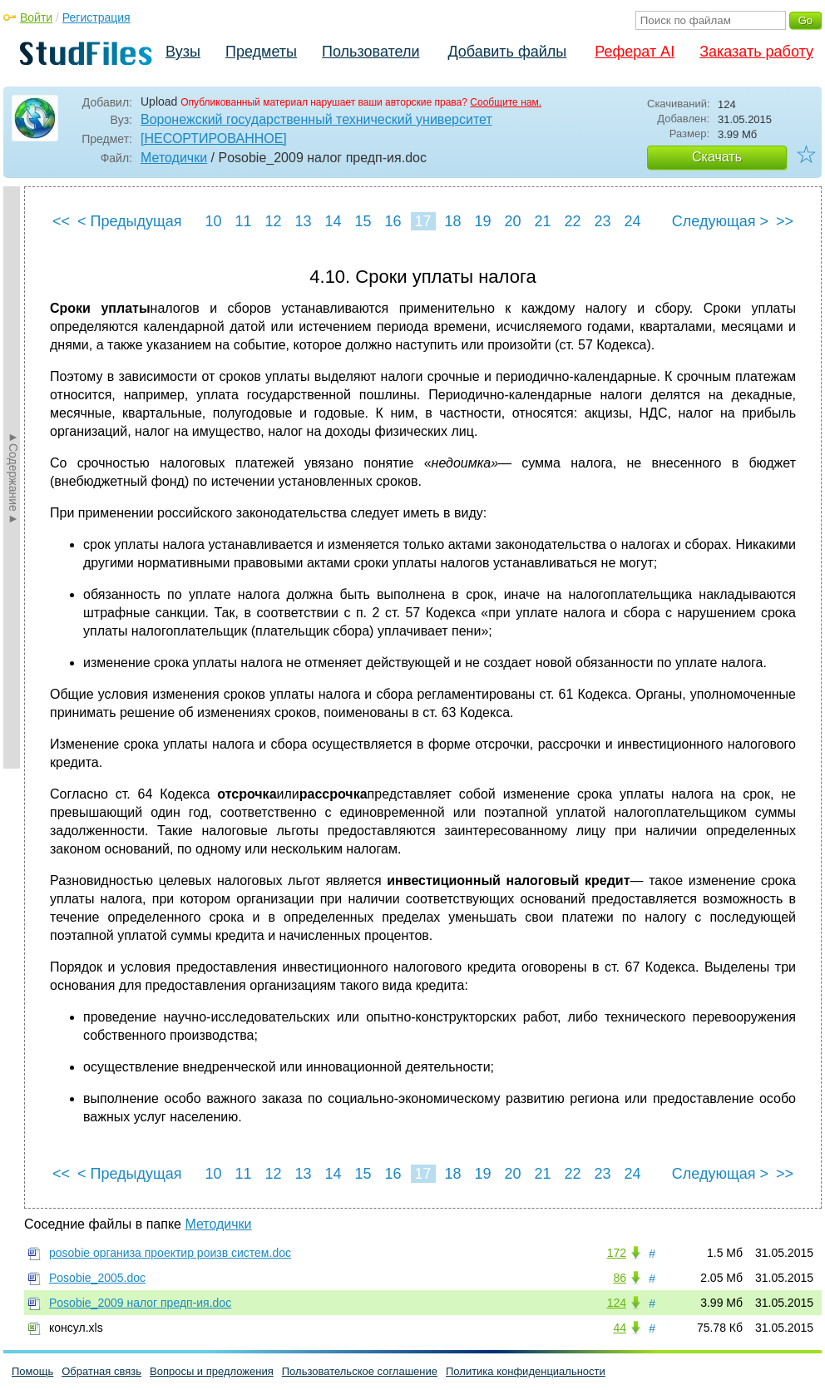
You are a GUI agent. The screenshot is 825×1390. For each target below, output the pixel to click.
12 (272, 221)
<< (61, 221)
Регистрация (96, 17)
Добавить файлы (506, 51)
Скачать (717, 157)
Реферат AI (634, 51)
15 (362, 221)
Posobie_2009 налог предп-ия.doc (140, 1302)
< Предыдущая (129, 221)
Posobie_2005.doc (97, 1277)
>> (784, 221)
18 (452, 221)
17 (422, 221)
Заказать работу (756, 51)
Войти (36, 17)
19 (482, 221)
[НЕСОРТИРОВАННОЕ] (214, 138)
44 (619, 1327)
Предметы (261, 51)
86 (619, 1277)
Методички (174, 158)
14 (332, 221)
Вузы (182, 51)
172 (616, 1252)
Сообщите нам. (505, 102)
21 (542, 221)
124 (616, 1302)
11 (243, 221)
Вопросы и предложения (212, 1371)
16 (392, 221)
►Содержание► (13, 477)
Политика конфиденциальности (525, 1371)
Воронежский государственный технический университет (316, 119)
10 (213, 221)
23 (602, 221)
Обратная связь (101, 1371)
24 (632, 221)
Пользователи (370, 51)
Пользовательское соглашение (359, 1371)
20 (512, 221)
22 (572, 221)
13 (302, 221)
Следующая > (720, 221)
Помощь (32, 1371)
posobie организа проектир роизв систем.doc (170, 1252)
